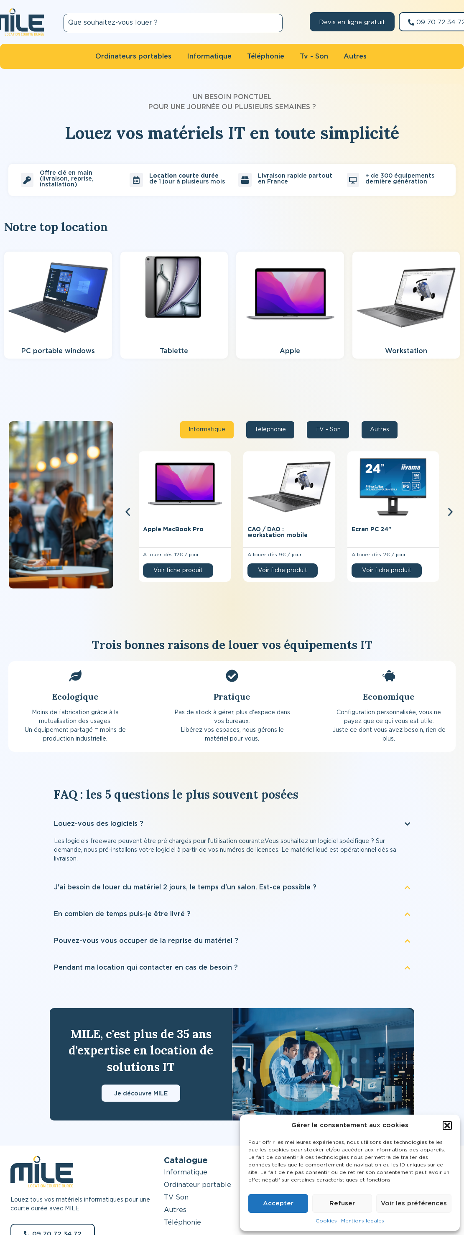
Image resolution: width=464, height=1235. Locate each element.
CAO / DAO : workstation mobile (277, 532)
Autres (175, 1210)
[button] (447, 1125)
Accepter (278, 1203)
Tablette (174, 351)
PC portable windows (58, 351)
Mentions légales (362, 1220)
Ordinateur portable (197, 1185)
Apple (290, 351)
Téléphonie (182, 1222)
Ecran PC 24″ (371, 529)
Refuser (342, 1203)
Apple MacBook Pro (173, 529)
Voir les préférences (414, 1203)
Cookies (326, 1220)
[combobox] (173, 23)
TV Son (176, 1197)
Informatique (185, 1172)
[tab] (207, 429)
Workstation (406, 351)
